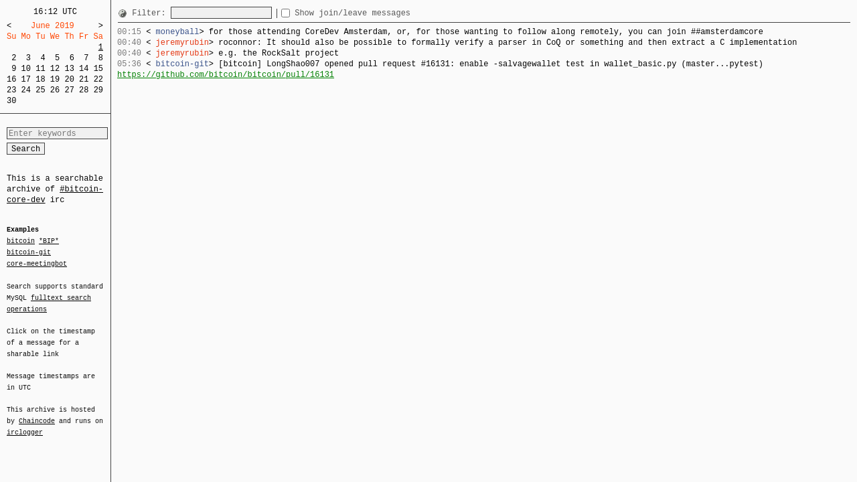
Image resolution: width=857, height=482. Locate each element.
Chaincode (37, 413)
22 (98, 79)
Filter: (151, 13)
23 (11, 90)
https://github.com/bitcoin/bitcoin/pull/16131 (225, 74)
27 (69, 90)
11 (40, 68)
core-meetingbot (37, 263)
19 (55, 79)
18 (40, 79)
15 (98, 68)
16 (11, 79)
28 (83, 90)
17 (26, 79)
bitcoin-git (29, 252)
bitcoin (21, 241)
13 (69, 68)
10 (26, 68)
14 (83, 68)
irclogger (25, 423)
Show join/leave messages (377, 13)
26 (55, 90)
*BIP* (49, 241)
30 (11, 100)
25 (40, 90)
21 (83, 79)
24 (26, 90)
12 (55, 68)
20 (69, 79)
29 (98, 90)
